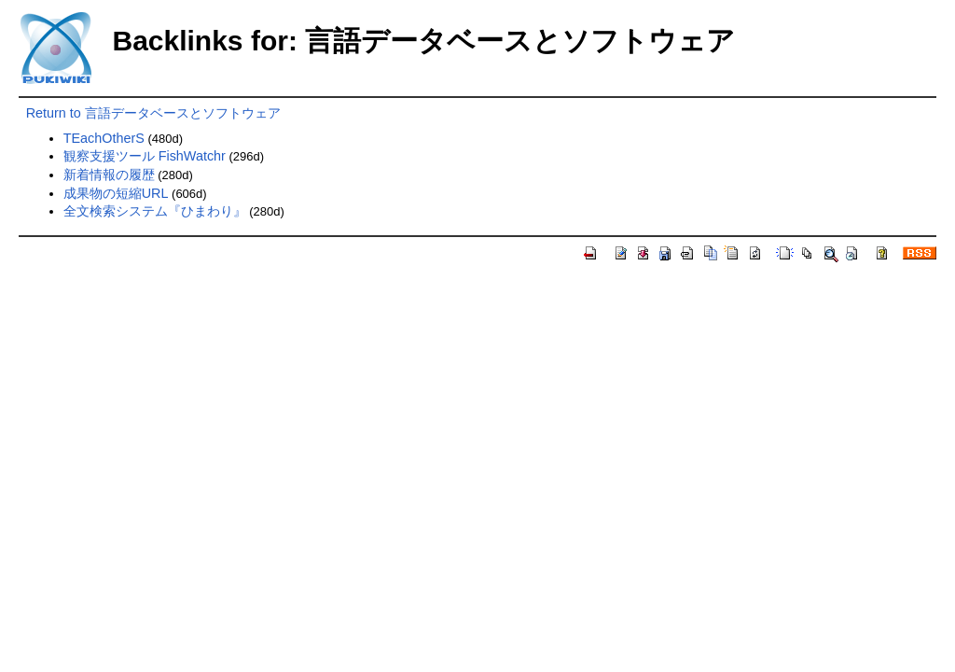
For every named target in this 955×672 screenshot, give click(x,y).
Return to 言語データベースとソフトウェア (153, 112)
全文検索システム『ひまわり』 (154, 210)
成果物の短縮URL (116, 193)
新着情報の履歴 (109, 174)
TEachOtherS (104, 138)
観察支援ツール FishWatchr (144, 155)
